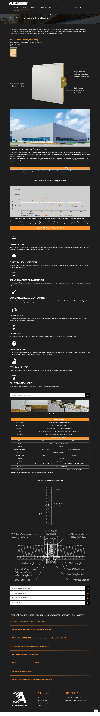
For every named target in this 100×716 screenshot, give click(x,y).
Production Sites (42, 700)
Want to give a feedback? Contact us (75, 700)
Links (39, 705)
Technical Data (17, 603)
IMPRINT (17, 713)
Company (41, 698)
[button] (96, 712)
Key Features (60, 7)
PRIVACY (35, 713)
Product (18, 18)
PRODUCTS (24, 7)
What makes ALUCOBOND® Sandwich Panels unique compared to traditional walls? (39, 638)
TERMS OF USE (26, 713)
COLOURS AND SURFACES (46, 7)
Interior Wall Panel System (21, 588)
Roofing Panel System (19, 593)
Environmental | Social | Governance (48, 703)
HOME (11, 713)
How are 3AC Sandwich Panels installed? (25, 655)
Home (12, 18)
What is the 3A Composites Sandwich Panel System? (29, 621)
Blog (69, 7)
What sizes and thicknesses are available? (25, 663)
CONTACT (17, 11)
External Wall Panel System (21, 395)
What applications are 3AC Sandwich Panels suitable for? (30, 646)
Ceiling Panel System (19, 598)
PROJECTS (33, 7)
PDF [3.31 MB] (15, 44)
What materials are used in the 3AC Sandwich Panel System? (31, 630)
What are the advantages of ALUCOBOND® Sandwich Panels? (32, 680)
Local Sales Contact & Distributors (74, 698)
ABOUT (16, 7)
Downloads (77, 7)
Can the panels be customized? (22, 671)
